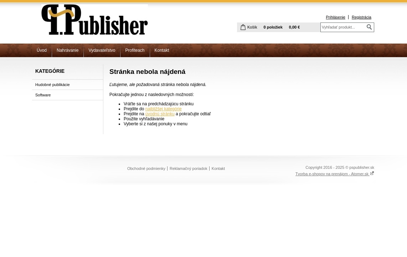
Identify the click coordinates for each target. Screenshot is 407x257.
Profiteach (134, 50)
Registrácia (361, 17)
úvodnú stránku (160, 113)
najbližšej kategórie (163, 108)
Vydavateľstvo (101, 50)
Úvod (42, 50)
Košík (252, 27)
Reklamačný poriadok (188, 168)
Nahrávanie (67, 50)
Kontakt (162, 50)
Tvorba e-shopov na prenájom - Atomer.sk (334, 174)
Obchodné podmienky (146, 168)
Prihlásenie (335, 17)
